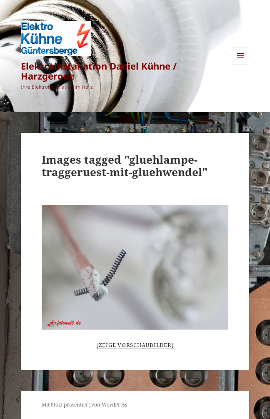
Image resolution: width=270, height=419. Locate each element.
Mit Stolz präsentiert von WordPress (84, 404)
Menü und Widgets (240, 64)
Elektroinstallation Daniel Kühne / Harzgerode (99, 71)
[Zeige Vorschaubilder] (135, 345)
